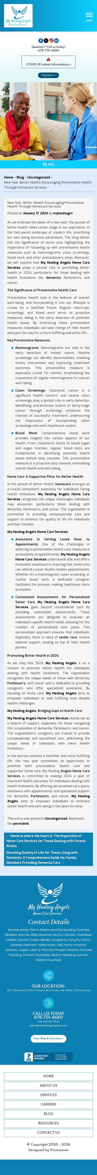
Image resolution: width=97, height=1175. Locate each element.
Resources (48, 1123)
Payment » (48, 75)
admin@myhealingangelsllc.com (48, 1025)
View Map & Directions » (48, 1038)
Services (48, 1095)
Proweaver (59, 1150)
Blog (48, 1114)
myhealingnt (63, 213)
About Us (48, 1086)
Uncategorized (56, 818)
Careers (48, 1104)
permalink (21, 823)
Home (48, 1076)
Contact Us (48, 1133)
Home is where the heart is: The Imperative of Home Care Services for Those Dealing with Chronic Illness (46, 841)
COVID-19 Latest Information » (48, 64)
